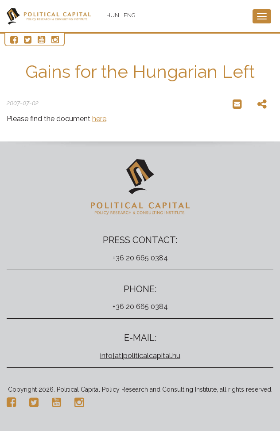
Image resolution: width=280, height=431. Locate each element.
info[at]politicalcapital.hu (140, 355)
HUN (112, 15)
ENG (130, 15)
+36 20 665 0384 (140, 258)
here (99, 118)
